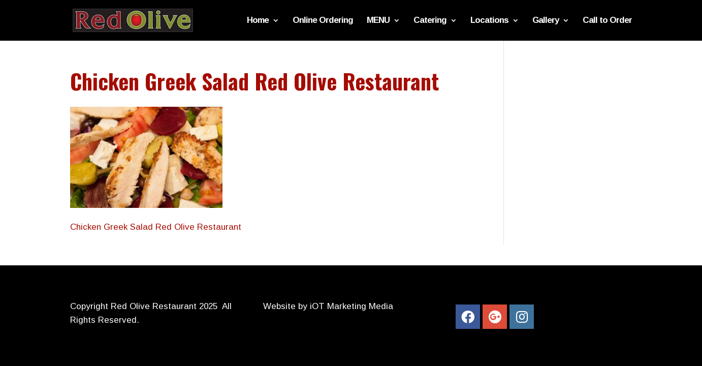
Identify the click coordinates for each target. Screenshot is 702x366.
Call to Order (607, 21)
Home (258, 21)
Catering (429, 21)
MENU (378, 21)
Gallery (545, 21)
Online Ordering (323, 21)
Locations (489, 21)
